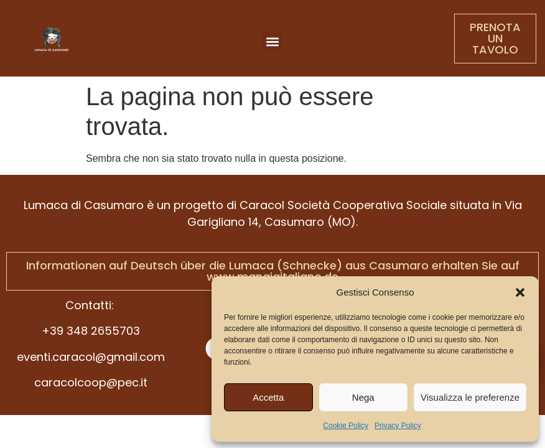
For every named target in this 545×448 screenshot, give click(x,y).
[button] (520, 292)
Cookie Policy (345, 425)
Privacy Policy (398, 425)
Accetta (268, 397)
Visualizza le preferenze (470, 397)
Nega (363, 397)
